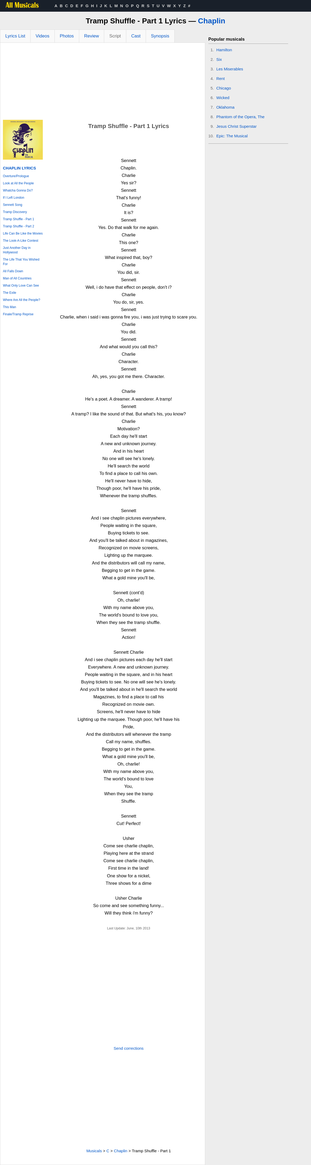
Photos (67, 36)
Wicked (222, 97)
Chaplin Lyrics (19, 168)
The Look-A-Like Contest (20, 241)
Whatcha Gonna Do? (18, 190)
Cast (136, 36)
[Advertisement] (102, 82)
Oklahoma (225, 107)
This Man (9, 307)
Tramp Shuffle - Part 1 (18, 219)
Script (115, 36)
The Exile (9, 293)
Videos (42, 36)
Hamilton (224, 50)
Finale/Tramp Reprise (18, 314)
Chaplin (211, 21)
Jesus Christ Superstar (236, 126)
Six (219, 59)
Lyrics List (15, 36)
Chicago (223, 88)
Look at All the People (18, 183)
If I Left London (13, 197)
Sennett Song (12, 205)
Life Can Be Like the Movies (23, 233)
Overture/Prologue (16, 176)
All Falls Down (13, 271)
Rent (220, 78)
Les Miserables (229, 69)
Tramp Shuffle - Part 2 (18, 226)
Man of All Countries (17, 278)
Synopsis (160, 36)
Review (91, 36)
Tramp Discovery (15, 212)
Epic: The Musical (232, 136)
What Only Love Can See (21, 285)
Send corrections (129, 1048)
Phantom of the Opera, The (240, 116)
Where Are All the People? (21, 300)
